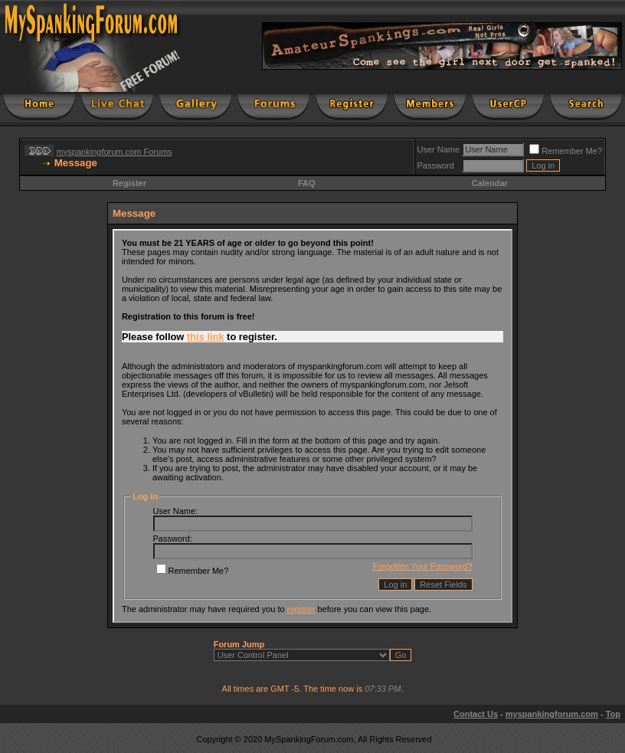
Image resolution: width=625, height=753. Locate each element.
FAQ (307, 183)
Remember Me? (565, 151)
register (301, 609)
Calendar (490, 183)
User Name (438, 149)
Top (613, 714)
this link (205, 336)
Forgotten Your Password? (423, 566)
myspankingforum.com (552, 714)
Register (129, 183)
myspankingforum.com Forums (114, 151)
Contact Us (475, 714)
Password (435, 165)
